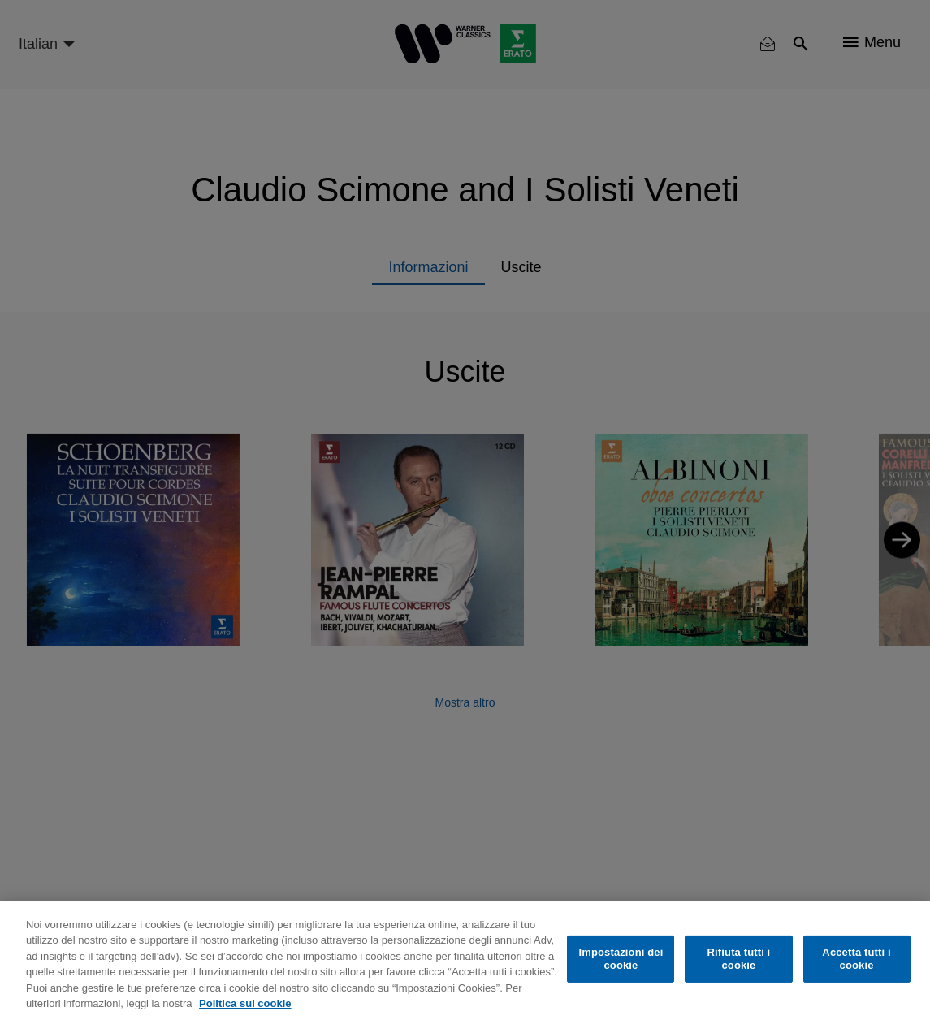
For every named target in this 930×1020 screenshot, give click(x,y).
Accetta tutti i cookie (856, 958)
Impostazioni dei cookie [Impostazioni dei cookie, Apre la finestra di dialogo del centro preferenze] (620, 958)
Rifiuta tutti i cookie (739, 958)
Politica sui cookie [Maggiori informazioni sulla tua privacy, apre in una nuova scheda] (245, 1003)
